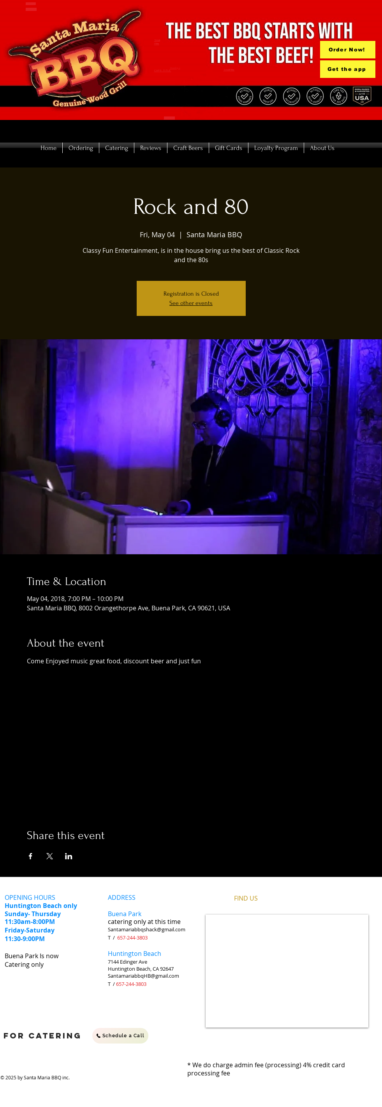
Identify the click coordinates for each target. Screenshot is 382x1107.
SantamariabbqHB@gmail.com (143, 975)
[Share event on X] (49, 856)
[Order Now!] (347, 49)
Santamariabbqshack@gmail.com (146, 929)
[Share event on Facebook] (30, 856)
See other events (191, 303)
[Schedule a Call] (120, 1036)
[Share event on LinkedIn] (68, 856)
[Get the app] (347, 69)
